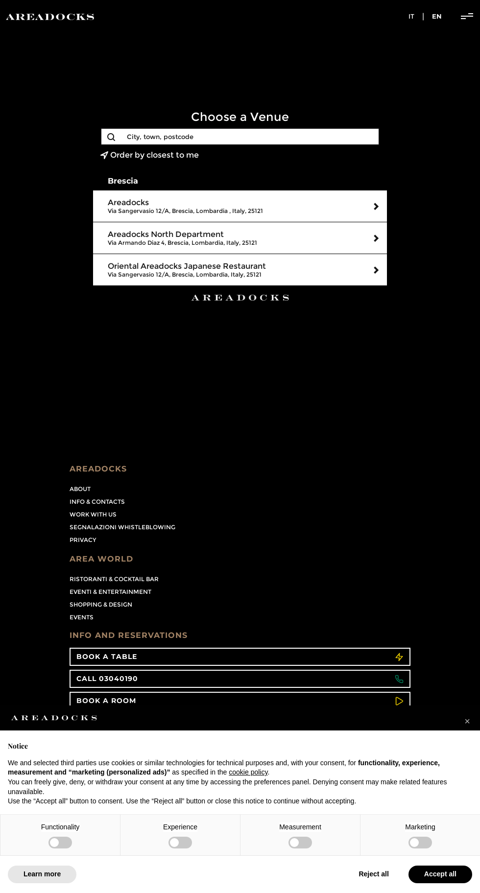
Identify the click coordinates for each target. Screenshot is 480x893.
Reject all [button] (373, 874)
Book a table (240, 656)
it (411, 16)
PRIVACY (83, 539)
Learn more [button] (42, 874)
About (80, 489)
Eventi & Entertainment (110, 591)
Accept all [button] (440, 874)
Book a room (240, 700)
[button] (467, 721)
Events (82, 617)
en (437, 16)
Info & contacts (97, 501)
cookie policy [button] (248, 772)
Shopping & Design (101, 604)
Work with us (93, 514)
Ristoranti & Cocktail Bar (114, 579)
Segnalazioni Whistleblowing (122, 527)
